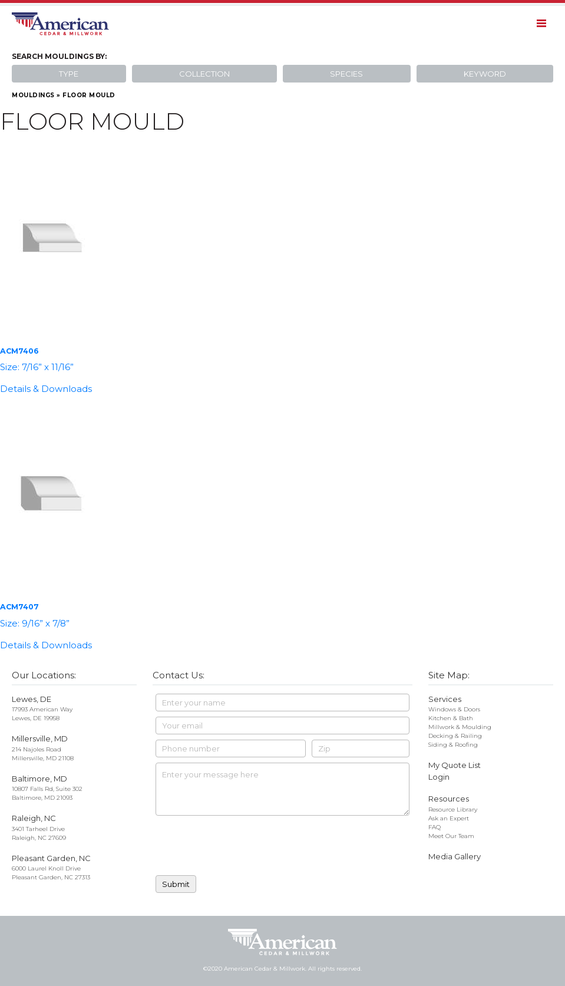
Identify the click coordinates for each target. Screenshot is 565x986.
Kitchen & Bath (450, 718)
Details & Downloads (46, 388)
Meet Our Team (451, 836)
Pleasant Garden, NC (51, 858)
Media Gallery (454, 856)
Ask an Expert (448, 818)
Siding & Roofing (453, 744)
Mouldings (33, 95)
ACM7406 (19, 351)
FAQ (434, 827)
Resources (448, 798)
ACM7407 (19, 606)
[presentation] (245, 847)
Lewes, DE (31, 699)
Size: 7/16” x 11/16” (37, 366)
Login (439, 776)
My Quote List (454, 765)
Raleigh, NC (34, 818)
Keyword (485, 73)
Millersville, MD (40, 738)
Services (444, 699)
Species (346, 73)
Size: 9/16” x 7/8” (35, 623)
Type (68, 73)
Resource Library (452, 809)
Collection (204, 73)
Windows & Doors (454, 709)
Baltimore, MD (39, 778)
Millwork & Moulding (459, 727)
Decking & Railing (455, 736)
